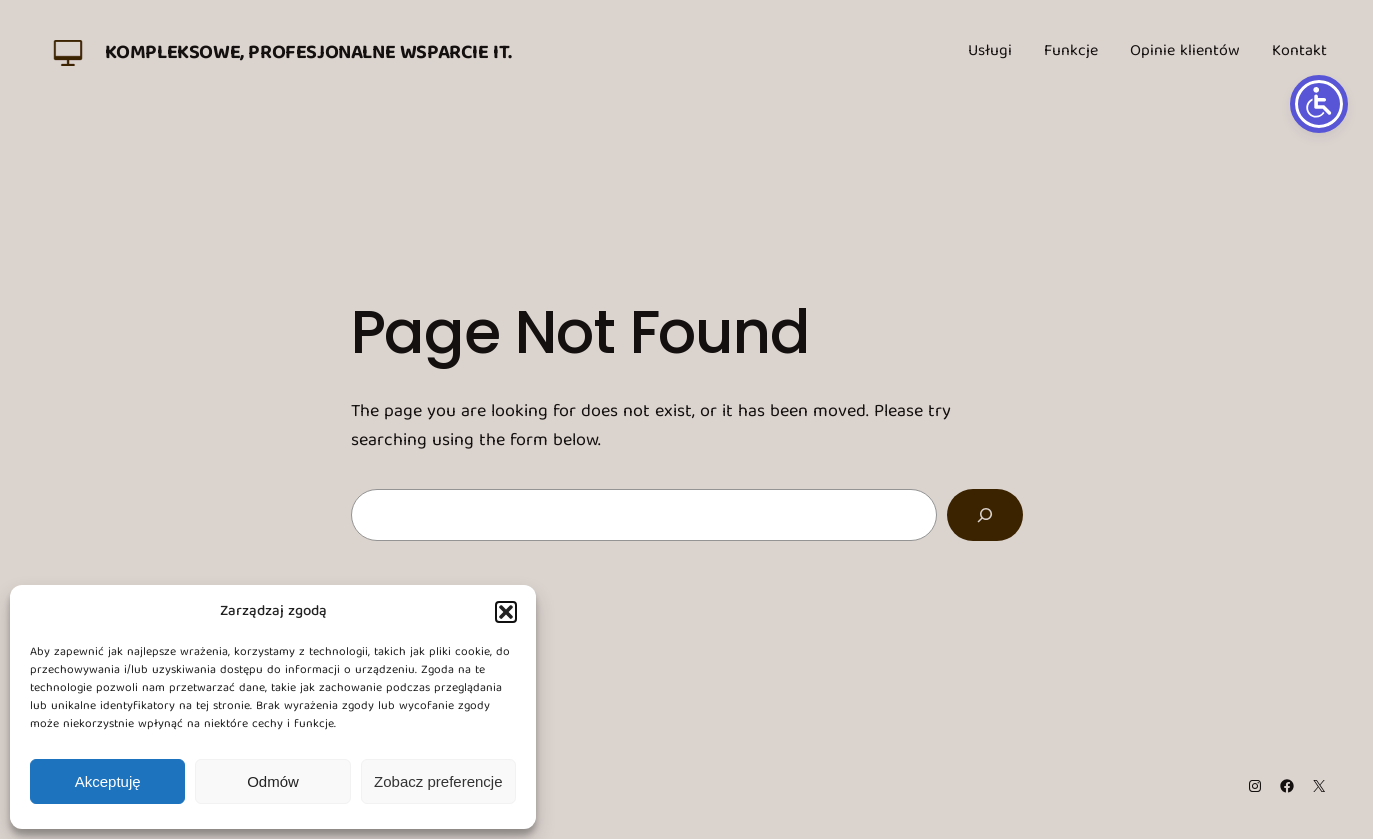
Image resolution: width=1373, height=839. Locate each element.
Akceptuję (108, 781)
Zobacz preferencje (438, 781)
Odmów (273, 781)
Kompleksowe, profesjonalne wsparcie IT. (308, 53)
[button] (506, 612)
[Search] (985, 515)
